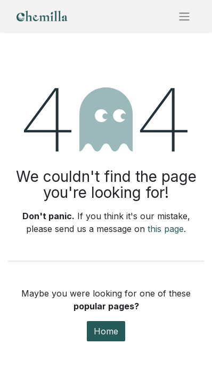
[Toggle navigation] (184, 16)
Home (106, 331)
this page (166, 228)
